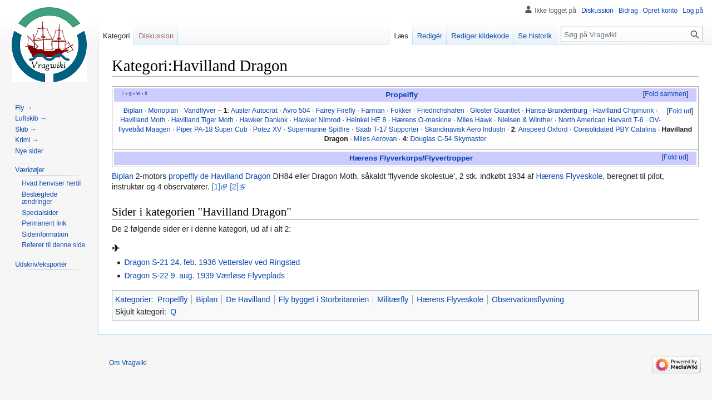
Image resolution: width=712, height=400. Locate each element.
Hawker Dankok (263, 120)
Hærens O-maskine (422, 120)
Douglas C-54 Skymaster (448, 139)
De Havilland (248, 299)
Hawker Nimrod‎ (316, 120)
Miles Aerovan (375, 139)
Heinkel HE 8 (366, 120)
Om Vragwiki (128, 363)
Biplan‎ (132, 110)
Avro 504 (296, 110)
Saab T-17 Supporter (387, 129)
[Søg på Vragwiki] (632, 34)
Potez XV (267, 129)
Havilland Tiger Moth (202, 120)
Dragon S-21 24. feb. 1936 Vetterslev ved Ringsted (212, 262)
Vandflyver (200, 110)
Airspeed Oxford (543, 129)
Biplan (123, 176)
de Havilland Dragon (235, 176)
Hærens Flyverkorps (385, 158)
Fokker (401, 110)
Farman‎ (372, 110)
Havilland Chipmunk (623, 110)
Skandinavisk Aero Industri (464, 129)
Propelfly (401, 95)
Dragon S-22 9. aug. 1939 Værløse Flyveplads (204, 275)
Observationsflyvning (528, 299)
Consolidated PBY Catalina (614, 129)
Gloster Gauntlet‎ (495, 110)
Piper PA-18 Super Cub (212, 129)
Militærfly (392, 299)
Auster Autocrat (254, 110)
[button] (665, 94)
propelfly (183, 176)
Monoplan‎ (163, 110)
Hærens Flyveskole (569, 176)
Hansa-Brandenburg (556, 110)
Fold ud (680, 111)
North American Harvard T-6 (601, 120)
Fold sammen (665, 94)
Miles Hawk (474, 120)
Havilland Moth (142, 120)
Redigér (430, 36)
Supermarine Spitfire (318, 129)
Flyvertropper (448, 158)
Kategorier (133, 299)
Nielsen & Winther (525, 120)
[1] (216, 186)
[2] (234, 186)
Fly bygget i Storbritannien (324, 299)
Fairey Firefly (335, 110)
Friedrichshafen (440, 110)
